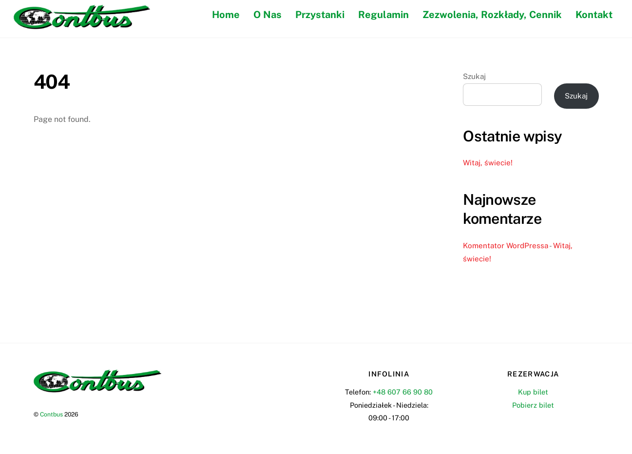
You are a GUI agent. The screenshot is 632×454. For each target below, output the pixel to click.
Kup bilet (533, 392)
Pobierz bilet (533, 405)
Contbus (51, 414)
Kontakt (594, 14)
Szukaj (474, 76)
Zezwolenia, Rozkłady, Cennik (492, 14)
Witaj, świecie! (488, 162)
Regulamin (383, 14)
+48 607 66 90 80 (403, 392)
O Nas (267, 14)
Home (226, 14)
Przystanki (320, 14)
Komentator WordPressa (505, 245)
